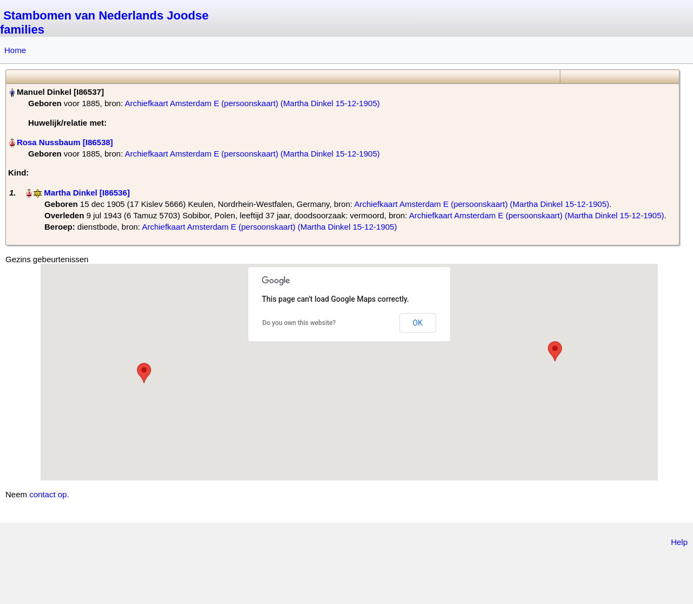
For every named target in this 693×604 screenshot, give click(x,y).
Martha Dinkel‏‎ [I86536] (86, 192)
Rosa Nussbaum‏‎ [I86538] (65, 142)
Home (15, 50)
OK (417, 323)
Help (679, 542)
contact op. (49, 494)
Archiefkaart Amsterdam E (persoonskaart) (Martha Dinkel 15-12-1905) (252, 103)
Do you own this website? (299, 323)
